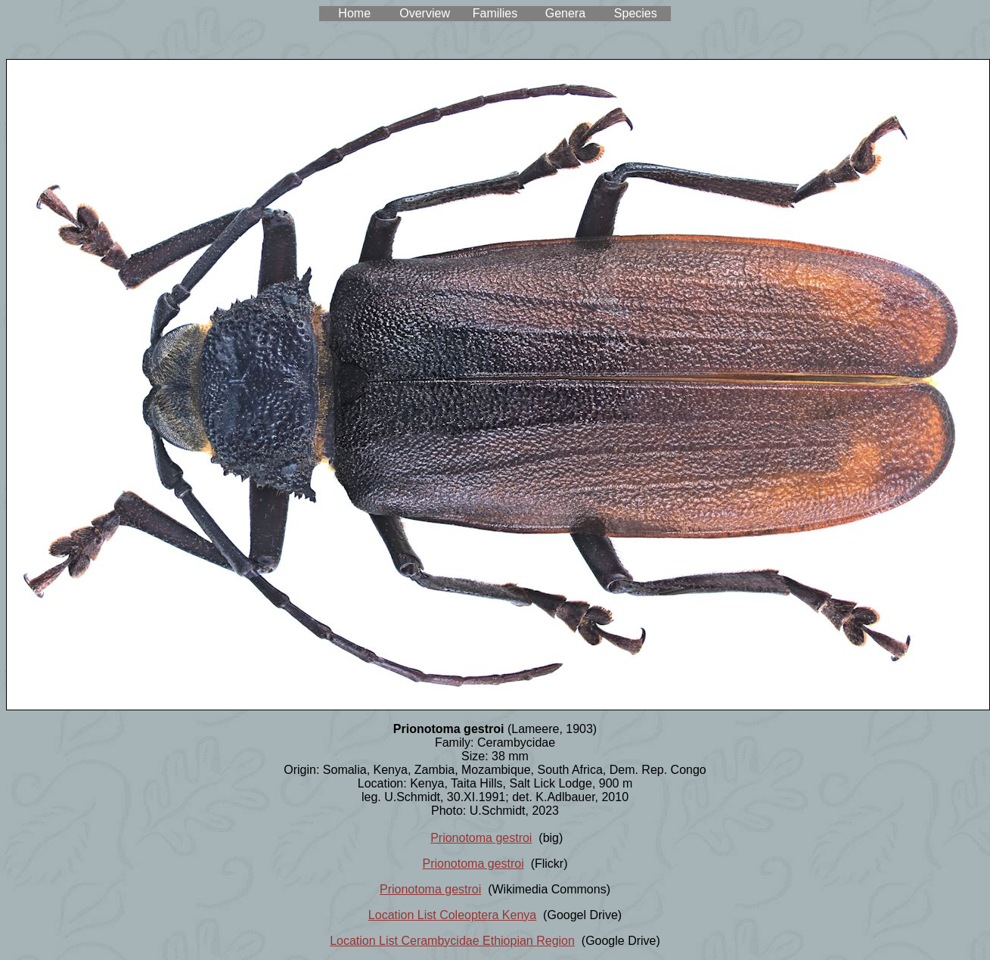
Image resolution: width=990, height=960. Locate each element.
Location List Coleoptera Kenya (452, 915)
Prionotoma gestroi (481, 837)
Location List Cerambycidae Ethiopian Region (452, 940)
